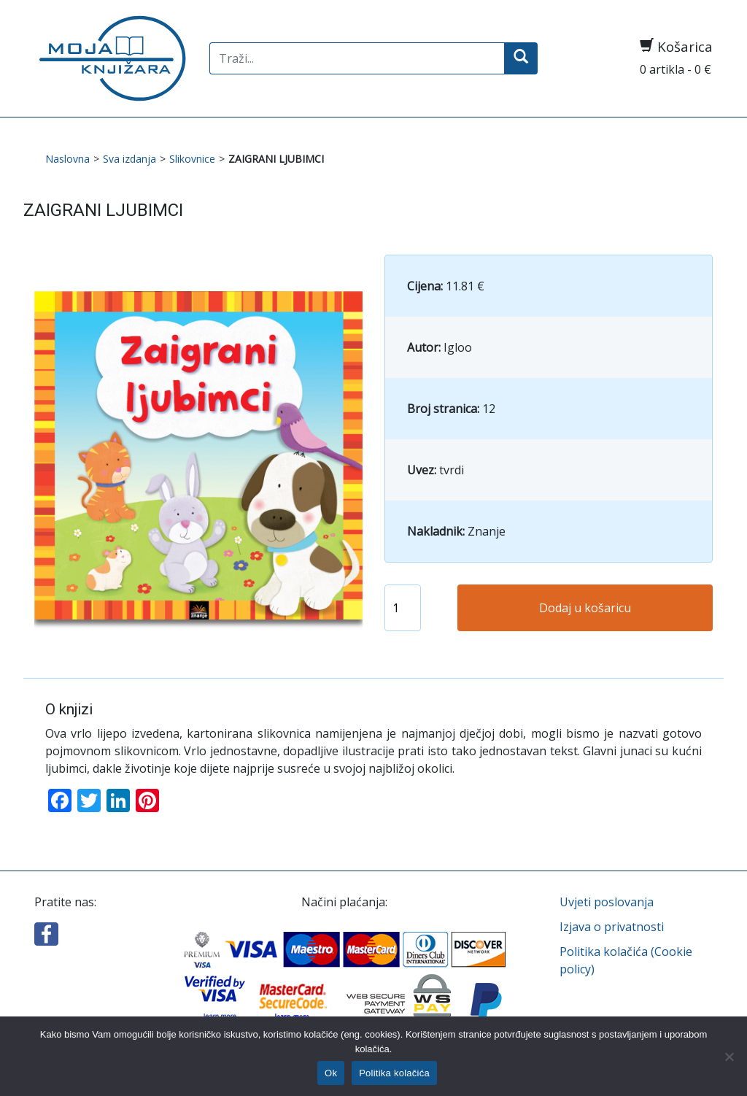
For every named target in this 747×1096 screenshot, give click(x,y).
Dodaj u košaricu (585, 608)
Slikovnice (192, 159)
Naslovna (67, 159)
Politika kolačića (394, 1073)
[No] (728, 1056)
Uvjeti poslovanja (607, 902)
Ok (331, 1073)
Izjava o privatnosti (612, 927)
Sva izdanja (129, 159)
